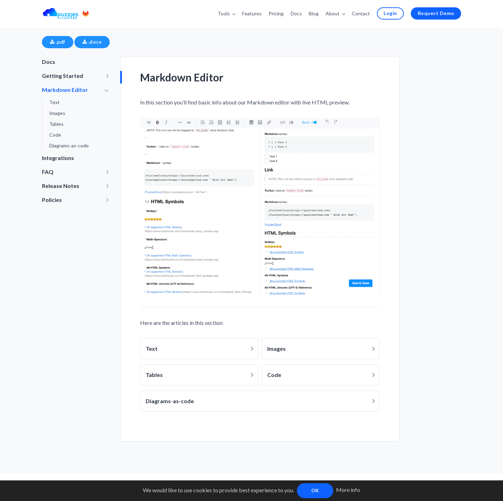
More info (348, 489)
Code (55, 135)
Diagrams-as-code (69, 145)
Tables (56, 124)
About (333, 13)
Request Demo (436, 13)
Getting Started (62, 75)
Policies (52, 199)
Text (54, 102)
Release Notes (60, 185)
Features (252, 13)
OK (315, 490)
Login (390, 13)
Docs (296, 13)
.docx (92, 42)
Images (57, 113)
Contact (361, 13)
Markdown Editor (65, 89)
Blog (314, 13)
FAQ (47, 171)
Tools (224, 13)
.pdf (57, 42)
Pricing (276, 13)
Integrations (58, 157)
